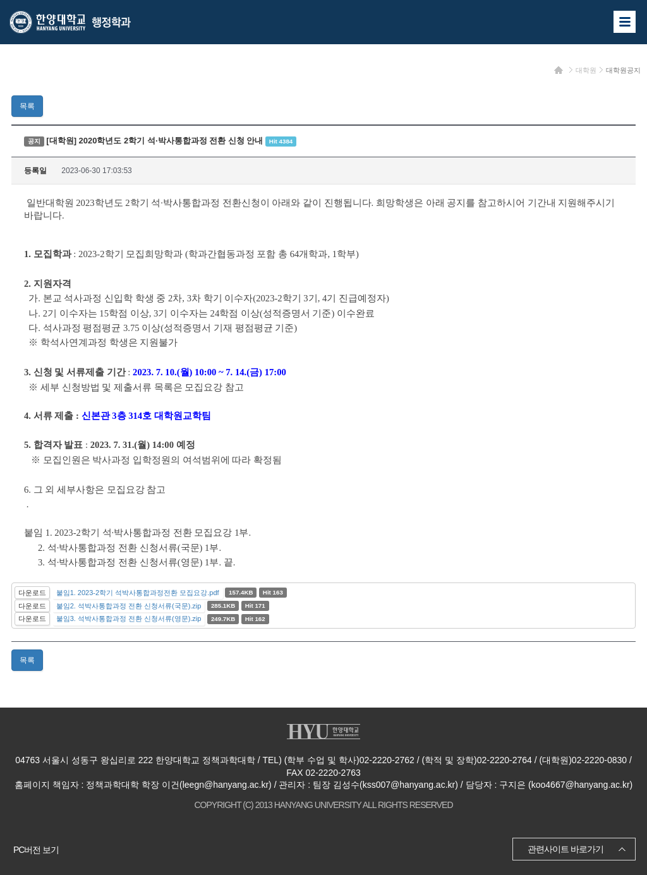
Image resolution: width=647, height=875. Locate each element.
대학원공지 (623, 70)
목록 (27, 106)
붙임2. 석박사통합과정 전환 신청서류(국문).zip (129, 606)
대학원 (586, 70)
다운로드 (32, 592)
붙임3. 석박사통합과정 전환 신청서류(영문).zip (129, 618)
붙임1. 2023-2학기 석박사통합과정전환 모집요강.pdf (137, 592)
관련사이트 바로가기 (565, 849)
